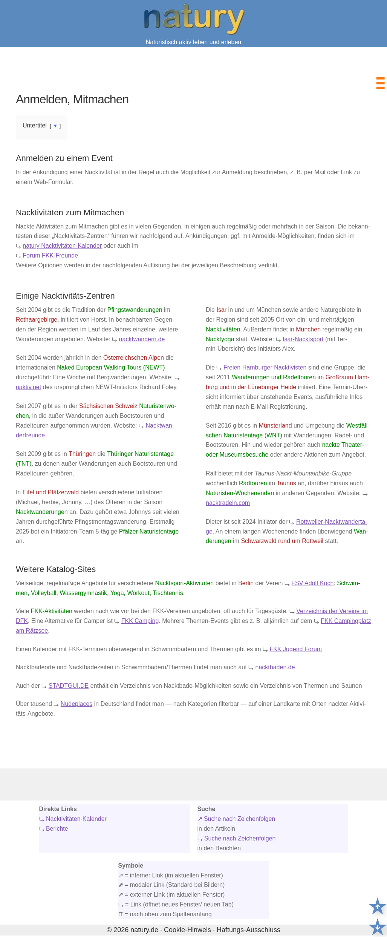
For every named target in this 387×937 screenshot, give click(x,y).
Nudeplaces (77, 704)
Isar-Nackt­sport (303, 339)
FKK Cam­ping (140, 621)
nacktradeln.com (228, 503)
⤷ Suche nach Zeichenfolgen (236, 838)
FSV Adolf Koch (312, 583)
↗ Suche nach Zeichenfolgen (236, 819)
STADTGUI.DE (69, 685)
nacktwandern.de (142, 339)
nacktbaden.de (275, 667)
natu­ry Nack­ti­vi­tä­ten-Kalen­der (62, 245)
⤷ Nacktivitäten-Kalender (73, 819)
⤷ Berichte (53, 828)
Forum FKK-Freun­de (50, 255)
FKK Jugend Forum (295, 649)
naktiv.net (28, 387)
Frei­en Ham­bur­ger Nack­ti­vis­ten (265, 367)
